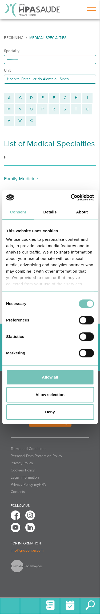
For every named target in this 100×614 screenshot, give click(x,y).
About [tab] (82, 212)
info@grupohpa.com (27, 550)
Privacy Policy (22, 463)
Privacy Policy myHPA (28, 484)
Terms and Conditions (28, 448)
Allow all (50, 377)
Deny (50, 412)
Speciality (11, 51)
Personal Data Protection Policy (36, 456)
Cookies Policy (23, 470)
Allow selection (50, 394)
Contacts (18, 492)
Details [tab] (50, 212)
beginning (13, 38)
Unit (7, 70)
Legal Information (25, 477)
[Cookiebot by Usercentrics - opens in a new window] (71, 197)
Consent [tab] (18, 212)
